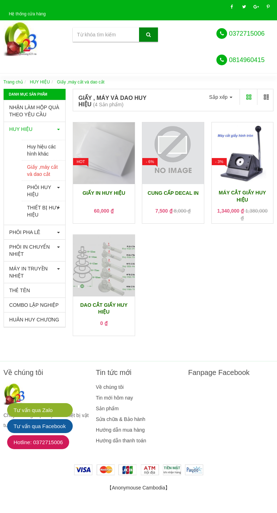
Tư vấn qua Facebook (40, 426)
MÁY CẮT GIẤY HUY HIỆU (242, 196)
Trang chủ (13, 82)
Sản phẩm (107, 408)
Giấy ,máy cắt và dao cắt (42, 170)
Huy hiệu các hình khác (41, 150)
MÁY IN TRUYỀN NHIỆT (28, 272)
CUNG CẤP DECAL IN (173, 193)
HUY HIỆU (40, 82)
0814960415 (247, 60)
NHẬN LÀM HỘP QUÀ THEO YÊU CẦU (34, 111)
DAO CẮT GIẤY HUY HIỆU (104, 308)
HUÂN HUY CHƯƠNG (34, 319)
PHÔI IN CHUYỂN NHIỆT (29, 250)
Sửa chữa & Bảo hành (120, 419)
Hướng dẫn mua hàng (120, 430)
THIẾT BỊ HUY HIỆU (43, 211)
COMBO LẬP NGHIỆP (34, 305)
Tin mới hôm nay (114, 398)
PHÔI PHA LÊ (24, 232)
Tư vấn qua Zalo (33, 410)
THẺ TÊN (19, 290)
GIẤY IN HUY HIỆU (103, 193)
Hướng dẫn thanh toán (121, 440)
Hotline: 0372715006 (38, 442)
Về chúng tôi (110, 387)
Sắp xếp (221, 97)
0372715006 (247, 33)
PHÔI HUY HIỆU (39, 190)
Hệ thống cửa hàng (27, 13)
